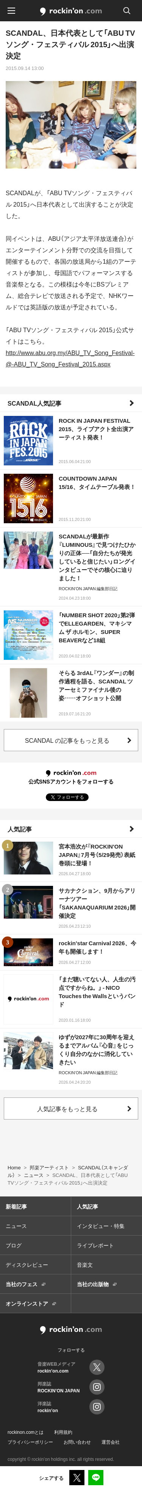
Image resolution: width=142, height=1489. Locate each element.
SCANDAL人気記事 (34, 403)
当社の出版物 (93, 1284)
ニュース (16, 1225)
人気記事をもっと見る (67, 1108)
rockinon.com (71, 12)
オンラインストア (27, 1303)
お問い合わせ (77, 1441)
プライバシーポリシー (30, 1441)
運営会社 (110, 1441)
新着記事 (16, 1206)
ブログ (14, 1245)
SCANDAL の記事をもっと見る (67, 740)
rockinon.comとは (26, 1431)
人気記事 (20, 828)
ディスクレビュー (27, 1264)
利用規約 (63, 1431)
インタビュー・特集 (101, 1225)
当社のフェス (21, 1284)
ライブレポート (95, 1245)
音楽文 (85, 1264)
